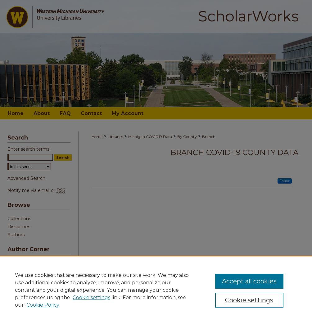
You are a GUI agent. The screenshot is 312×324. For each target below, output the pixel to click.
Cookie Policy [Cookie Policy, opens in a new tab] (42, 305)
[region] (156, 290)
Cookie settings (91, 297)
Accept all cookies (249, 281)
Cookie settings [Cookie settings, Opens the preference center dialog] (249, 300)
